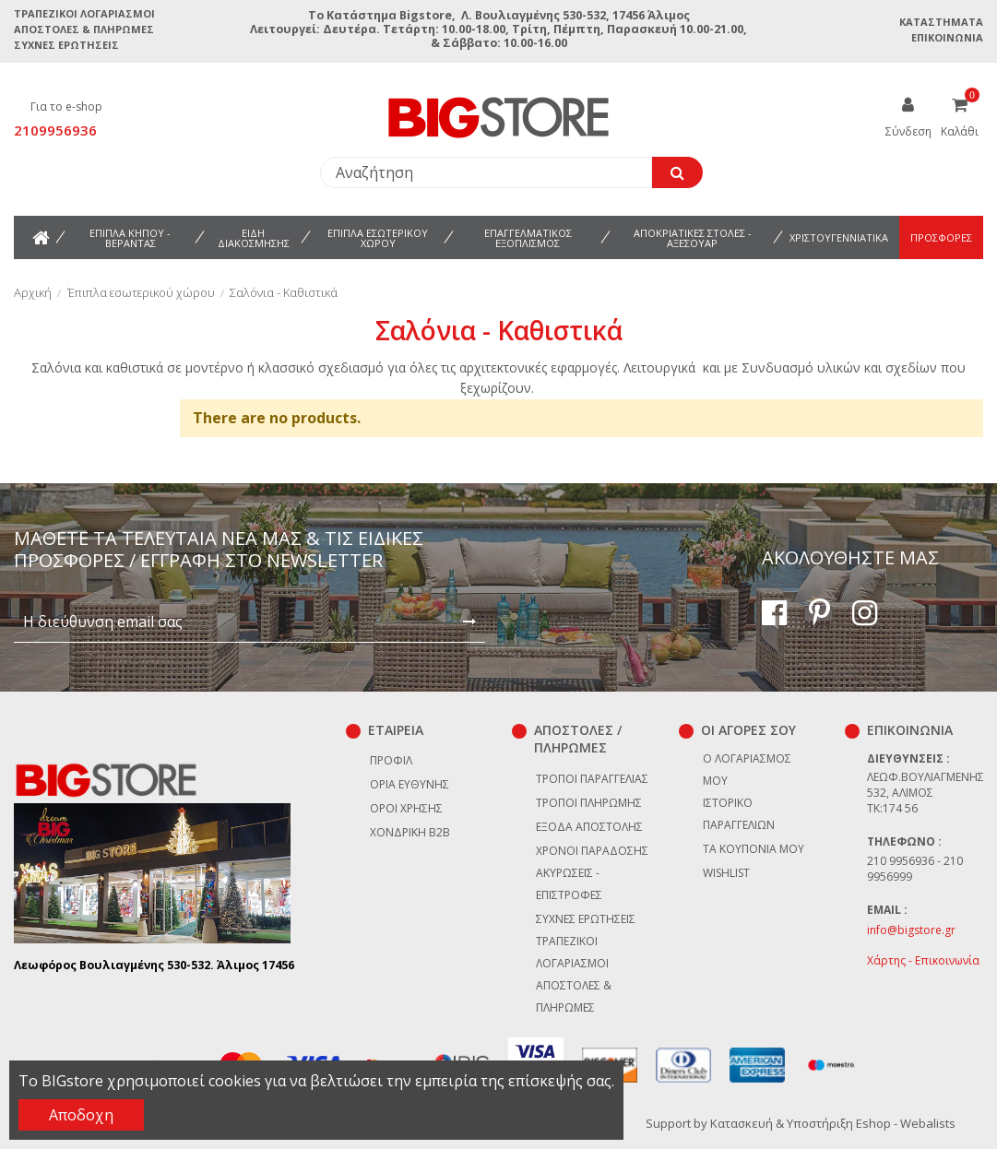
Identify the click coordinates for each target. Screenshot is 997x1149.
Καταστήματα (941, 22)
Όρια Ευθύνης (409, 784)
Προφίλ (391, 760)
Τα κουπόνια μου (753, 849)
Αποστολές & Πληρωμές (84, 29)
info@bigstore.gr (911, 930)
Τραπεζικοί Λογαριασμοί (84, 13)
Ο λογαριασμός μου (747, 769)
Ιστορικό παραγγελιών (739, 814)
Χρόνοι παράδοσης (592, 851)
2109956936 (55, 130)
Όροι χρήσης (406, 808)
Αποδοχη (81, 1115)
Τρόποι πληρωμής (589, 803)
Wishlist (726, 873)
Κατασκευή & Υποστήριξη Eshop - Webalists (832, 1123)
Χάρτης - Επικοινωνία (923, 960)
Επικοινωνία (947, 37)
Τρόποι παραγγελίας (592, 779)
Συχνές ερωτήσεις (66, 45)
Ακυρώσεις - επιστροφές (569, 884)
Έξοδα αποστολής (589, 827)
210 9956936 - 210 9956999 (915, 868)
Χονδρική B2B (410, 832)
